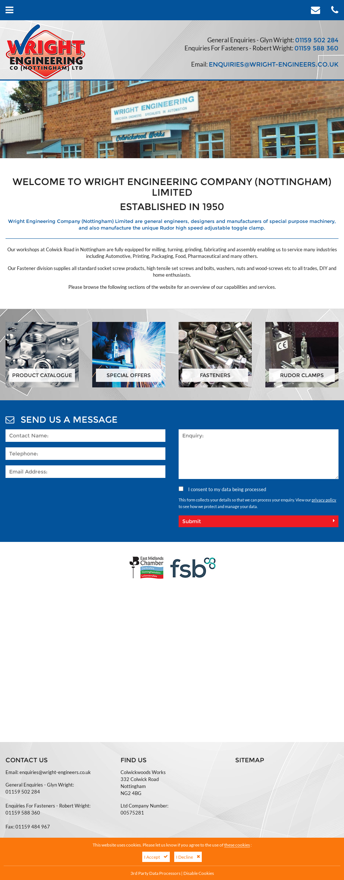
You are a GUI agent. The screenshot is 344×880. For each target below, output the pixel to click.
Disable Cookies (198, 873)
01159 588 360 (316, 48)
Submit (258, 521)
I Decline (188, 856)
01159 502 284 (316, 40)
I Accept (156, 856)
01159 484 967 (32, 827)
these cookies (237, 844)
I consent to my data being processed (222, 489)
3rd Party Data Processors (155, 873)
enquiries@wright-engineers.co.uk (273, 64)
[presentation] (61, 497)
